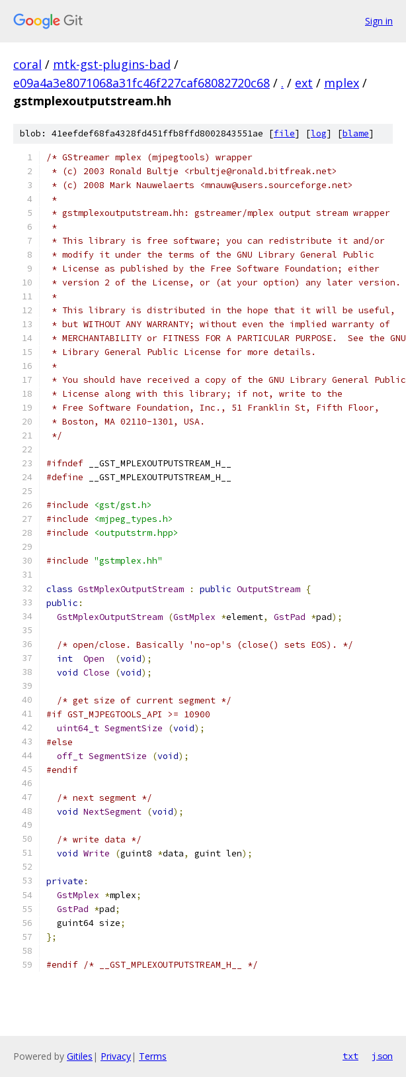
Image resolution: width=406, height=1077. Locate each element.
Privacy (116, 1056)
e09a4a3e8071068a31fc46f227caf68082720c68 (141, 83)
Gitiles (80, 1056)
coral (27, 64)
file (284, 133)
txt (350, 1056)
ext (304, 83)
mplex (341, 83)
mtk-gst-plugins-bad (112, 64)
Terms (153, 1056)
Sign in (379, 21)
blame (356, 133)
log (319, 133)
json (382, 1056)
